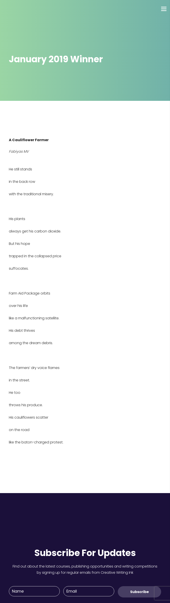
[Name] (34, 591)
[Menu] (163, 8)
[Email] (88, 591)
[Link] (20, 9)
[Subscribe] (139, 591)
